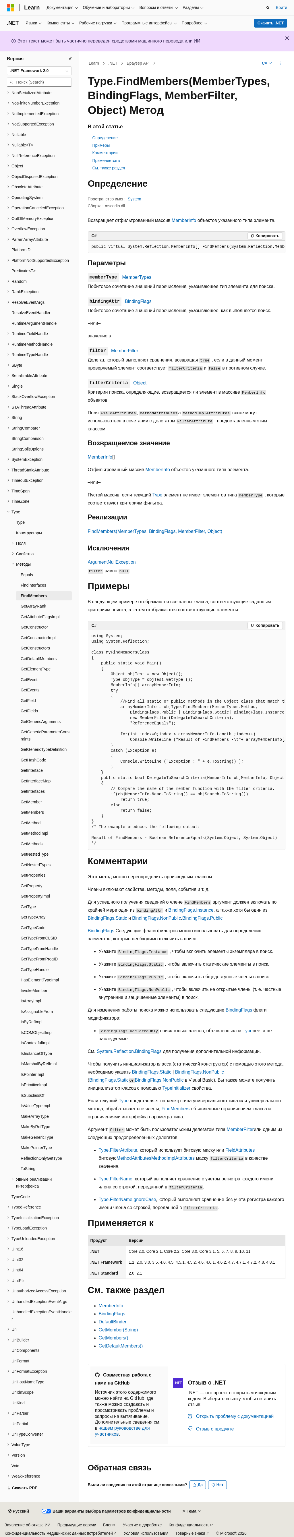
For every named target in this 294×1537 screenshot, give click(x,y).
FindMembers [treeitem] (34, 595)
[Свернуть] (70, 59)
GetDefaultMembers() (121, 1345)
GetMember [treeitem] (31, 802)
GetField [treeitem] (28, 700)
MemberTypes (136, 277)
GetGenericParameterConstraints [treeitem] (46, 735)
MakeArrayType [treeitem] (35, 1116)
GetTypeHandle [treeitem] (35, 969)
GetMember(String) (118, 1329)
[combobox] (39, 71)
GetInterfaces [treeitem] (33, 791)
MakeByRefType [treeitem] (35, 1126)
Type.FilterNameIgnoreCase (127, 1199)
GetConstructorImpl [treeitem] (38, 637)
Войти (281, 7)
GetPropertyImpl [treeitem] (35, 896)
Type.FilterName (115, 1178)
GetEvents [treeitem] (30, 690)
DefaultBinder (113, 1321)
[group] (186, 247)
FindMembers (176, 1108)
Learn (94, 63)
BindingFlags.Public (202, 918)
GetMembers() (113, 1337)
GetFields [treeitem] (29, 711)
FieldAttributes (240, 1150)
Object (139, 382)
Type (157, 494)
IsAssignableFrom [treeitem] (37, 1011)
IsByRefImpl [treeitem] (31, 1022)
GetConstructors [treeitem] (35, 648)
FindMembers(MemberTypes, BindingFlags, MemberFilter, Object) (155, 531)
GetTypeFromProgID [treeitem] (39, 959)
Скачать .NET (271, 23)
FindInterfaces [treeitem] (33, 585)
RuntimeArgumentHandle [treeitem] (34, 323)
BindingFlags (138, 301)
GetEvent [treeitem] (29, 679)
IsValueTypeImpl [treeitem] (35, 1105)
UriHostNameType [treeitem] (27, 1382)
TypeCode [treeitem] (20, 1196)
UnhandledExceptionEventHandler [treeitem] (41, 1315)
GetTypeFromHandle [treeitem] (39, 948)
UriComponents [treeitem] (25, 1350)
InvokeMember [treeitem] (34, 990)
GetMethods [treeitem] (31, 844)
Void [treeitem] (15, 1465)
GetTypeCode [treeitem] (33, 927)
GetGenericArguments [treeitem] (41, 721)
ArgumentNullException (112, 562)
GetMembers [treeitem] (32, 812)
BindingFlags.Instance (190, 910)
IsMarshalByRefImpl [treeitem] (39, 1064)
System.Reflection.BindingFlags (129, 1051)
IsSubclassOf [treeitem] (32, 1095)
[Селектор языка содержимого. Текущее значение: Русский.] (18, 1511)
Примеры (101, 145)
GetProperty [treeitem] (31, 885)
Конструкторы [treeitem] (29, 533)
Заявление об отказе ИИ (28, 1525)
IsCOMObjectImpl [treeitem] (36, 1032)
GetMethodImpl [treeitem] (34, 833)
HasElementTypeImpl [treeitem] (40, 980)
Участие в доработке (142, 1525)
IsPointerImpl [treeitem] (32, 1074)
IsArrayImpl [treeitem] (31, 1001)
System (134, 199)
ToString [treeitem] (28, 1168)
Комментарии (105, 152)
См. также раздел (108, 168)
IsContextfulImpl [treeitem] (35, 1043)
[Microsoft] (10, 7)
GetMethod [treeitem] (30, 823)
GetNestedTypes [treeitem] (36, 865)
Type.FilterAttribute (118, 1150)
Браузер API (138, 63)
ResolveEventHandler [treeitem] (30, 312)
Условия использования (146, 1533)
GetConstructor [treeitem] (34, 627)
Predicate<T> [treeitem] (23, 270)
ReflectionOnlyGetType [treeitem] (41, 1158)
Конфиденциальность (189, 1525)
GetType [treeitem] (28, 906)
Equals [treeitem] (27, 575)
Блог (107, 1525)
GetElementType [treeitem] (36, 669)
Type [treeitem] (20, 522)
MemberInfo (184, 220)
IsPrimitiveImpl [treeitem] (34, 1084)
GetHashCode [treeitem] (33, 760)
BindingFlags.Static (107, 918)
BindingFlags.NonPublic (156, 918)
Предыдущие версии (76, 1525)
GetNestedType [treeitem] (35, 854)
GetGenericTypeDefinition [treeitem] (44, 749)
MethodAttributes (134, 1158)
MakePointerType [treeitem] (36, 1147)
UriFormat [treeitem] (20, 1361)
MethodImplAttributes (173, 1158)
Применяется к (106, 160)
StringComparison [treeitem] (27, 438)
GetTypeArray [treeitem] (33, 917)
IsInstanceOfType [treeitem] (36, 1053)
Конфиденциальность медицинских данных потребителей (59, 1533)
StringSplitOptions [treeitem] (27, 449)
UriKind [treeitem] (18, 1403)
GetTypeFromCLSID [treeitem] (39, 938)
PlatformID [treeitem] (20, 250)
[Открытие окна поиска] (268, 8)
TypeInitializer (176, 1088)
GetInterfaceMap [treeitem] (36, 781)
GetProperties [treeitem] (33, 875)
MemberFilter (124, 350)
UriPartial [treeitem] (19, 1424)
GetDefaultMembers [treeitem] (39, 658)
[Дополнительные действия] (280, 63)
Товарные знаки (190, 1533)
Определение (105, 138)
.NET (112, 63)
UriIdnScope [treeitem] (22, 1392)
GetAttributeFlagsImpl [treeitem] (40, 616)
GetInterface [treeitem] (32, 770)
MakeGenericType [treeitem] (37, 1137)
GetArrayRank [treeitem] (33, 606)
